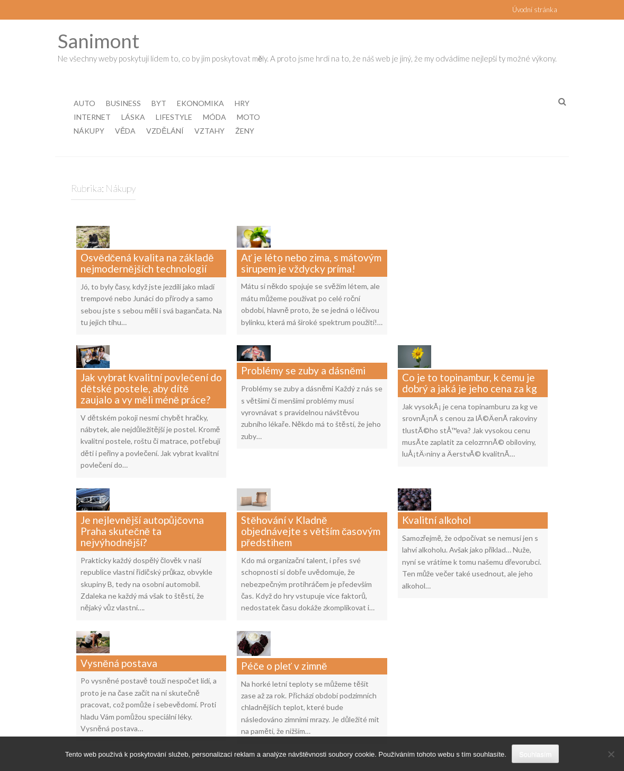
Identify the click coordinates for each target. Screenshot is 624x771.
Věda (125, 130)
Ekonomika (200, 103)
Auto (84, 103)
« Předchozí (258, 723)
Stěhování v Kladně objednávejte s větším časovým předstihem (310, 491)
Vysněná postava (119, 608)
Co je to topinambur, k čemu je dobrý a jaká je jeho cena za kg (469, 355)
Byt (158, 103)
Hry (242, 103)
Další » (407, 723)
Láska (133, 116)
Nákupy (89, 130)
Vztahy (209, 130)
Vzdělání (164, 130)
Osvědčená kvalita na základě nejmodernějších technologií (147, 249)
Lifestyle (174, 116)
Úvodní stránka (534, 9)
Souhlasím (535, 754)
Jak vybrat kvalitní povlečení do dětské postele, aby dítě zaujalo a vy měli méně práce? (151, 361)
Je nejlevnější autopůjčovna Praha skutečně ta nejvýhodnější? (142, 491)
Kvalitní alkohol (436, 480)
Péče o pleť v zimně (284, 608)
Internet (92, 116)
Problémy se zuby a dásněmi (303, 350)
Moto (248, 116)
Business (123, 103)
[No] (610, 754)
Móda (214, 116)
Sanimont (98, 40)
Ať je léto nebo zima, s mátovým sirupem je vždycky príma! (311, 249)
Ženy (244, 130)
